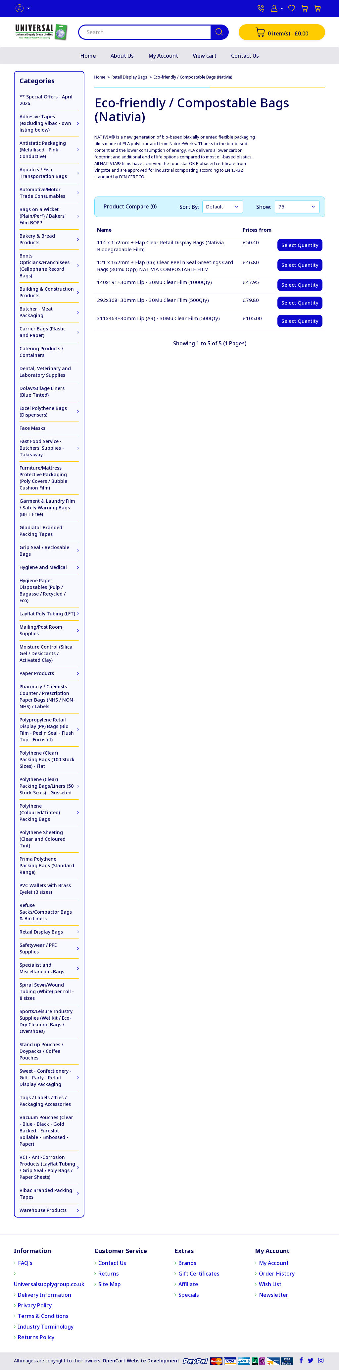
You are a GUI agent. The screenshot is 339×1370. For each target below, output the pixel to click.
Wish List (270, 1284)
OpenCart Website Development (141, 1360)
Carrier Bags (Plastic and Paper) (43, 331)
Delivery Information (44, 1294)
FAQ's (25, 1263)
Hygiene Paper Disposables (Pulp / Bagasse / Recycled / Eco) (43, 590)
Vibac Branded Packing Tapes (46, 1193)
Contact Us (245, 55)
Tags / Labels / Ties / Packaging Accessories (45, 1100)
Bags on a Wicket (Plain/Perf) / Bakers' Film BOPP (43, 216)
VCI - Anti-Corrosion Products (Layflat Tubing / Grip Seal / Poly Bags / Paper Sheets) (47, 1167)
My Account (163, 55)
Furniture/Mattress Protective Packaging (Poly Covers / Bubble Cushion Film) (43, 478)
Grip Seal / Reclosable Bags (44, 550)
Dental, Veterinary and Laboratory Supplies (45, 371)
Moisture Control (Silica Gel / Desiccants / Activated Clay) (46, 653)
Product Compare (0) (130, 206)
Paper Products (37, 673)
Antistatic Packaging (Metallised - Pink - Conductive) (43, 149)
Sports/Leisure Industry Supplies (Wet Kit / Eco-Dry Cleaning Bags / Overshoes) (46, 1021)
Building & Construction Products (47, 292)
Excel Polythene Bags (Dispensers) (43, 411)
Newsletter (273, 1294)
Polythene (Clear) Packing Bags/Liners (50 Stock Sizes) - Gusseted (46, 786)
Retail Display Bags (41, 932)
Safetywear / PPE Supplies (38, 948)
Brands (187, 1263)
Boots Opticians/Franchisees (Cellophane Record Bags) (45, 266)
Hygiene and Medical (43, 567)
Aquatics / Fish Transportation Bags (43, 172)
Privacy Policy (35, 1305)
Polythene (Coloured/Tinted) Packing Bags (40, 812)
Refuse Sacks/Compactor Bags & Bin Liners (46, 912)
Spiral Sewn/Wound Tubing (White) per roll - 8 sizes (47, 991)
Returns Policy (36, 1337)
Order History (277, 1273)
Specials (188, 1294)
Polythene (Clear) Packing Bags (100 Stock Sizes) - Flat (47, 759)
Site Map (109, 1284)
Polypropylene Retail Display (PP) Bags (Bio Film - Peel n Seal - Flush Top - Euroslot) (47, 729)
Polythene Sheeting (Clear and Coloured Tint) (43, 839)
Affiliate (188, 1284)
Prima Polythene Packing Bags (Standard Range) (47, 865)
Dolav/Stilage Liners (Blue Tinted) (42, 391)
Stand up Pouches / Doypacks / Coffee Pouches (41, 1051)
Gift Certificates (198, 1273)
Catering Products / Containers (41, 351)
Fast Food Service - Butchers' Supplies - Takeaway (42, 448)
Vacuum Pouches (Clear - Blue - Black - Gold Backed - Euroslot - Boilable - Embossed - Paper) (46, 1130)
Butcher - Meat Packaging (36, 312)
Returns (108, 1273)
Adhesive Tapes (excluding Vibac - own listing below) (45, 123)
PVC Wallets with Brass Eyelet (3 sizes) (45, 888)
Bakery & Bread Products (37, 239)
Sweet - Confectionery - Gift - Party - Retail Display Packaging (46, 1077)
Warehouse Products (43, 1210)
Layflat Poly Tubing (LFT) (47, 613)
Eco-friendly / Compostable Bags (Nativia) (193, 77)
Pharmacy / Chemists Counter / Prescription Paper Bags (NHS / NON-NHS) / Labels (47, 696)
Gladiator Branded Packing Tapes (41, 530)
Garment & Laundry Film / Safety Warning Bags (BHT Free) (47, 507)
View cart (205, 55)
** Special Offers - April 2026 (46, 99)
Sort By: (189, 206)
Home (88, 55)
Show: (263, 206)
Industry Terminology (45, 1326)
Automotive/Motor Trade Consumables (42, 192)
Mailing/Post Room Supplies (41, 630)
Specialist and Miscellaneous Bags (42, 968)
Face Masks (32, 428)
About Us (122, 55)
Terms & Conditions (43, 1316)
